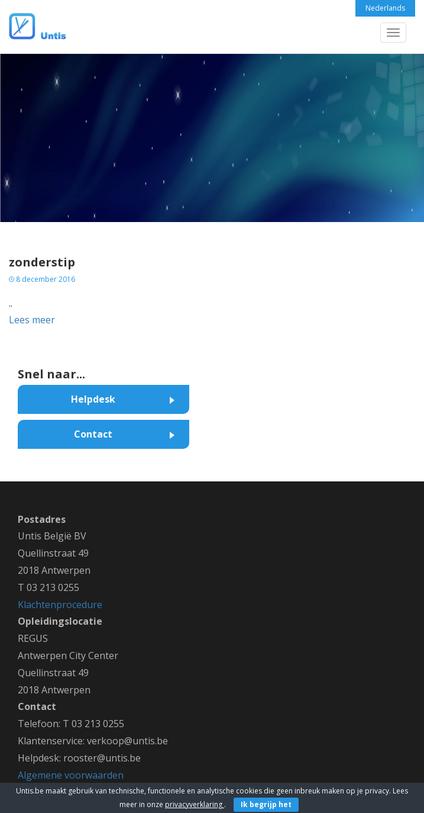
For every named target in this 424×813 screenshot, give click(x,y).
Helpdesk (93, 399)
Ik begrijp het (266, 804)
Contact (93, 434)
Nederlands (385, 8)
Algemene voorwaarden (71, 775)
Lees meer (32, 319)
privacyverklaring (194, 804)
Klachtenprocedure (60, 604)
